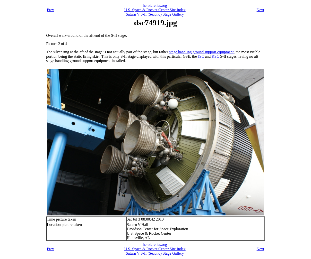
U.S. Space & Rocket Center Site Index (154, 10)
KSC (215, 56)
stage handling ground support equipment (201, 52)
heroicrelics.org (155, 5)
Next (260, 10)
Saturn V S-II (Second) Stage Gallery (155, 14)
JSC (201, 56)
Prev (50, 10)
